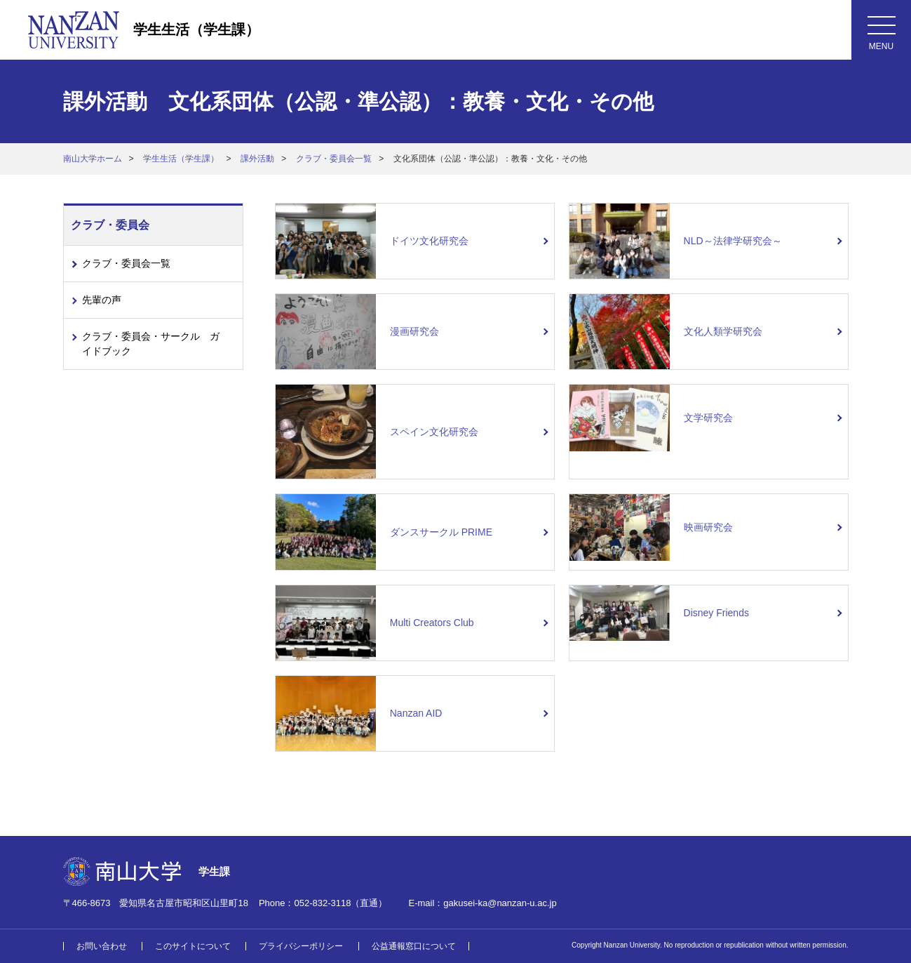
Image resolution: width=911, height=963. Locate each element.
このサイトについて (193, 946)
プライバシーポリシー (301, 946)
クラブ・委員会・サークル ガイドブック (151, 344)
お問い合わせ (101, 946)
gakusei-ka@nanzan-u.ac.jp (499, 903)
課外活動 (257, 159)
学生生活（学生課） (196, 29)
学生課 (214, 871)
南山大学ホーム (92, 159)
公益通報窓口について (414, 946)
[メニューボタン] (881, 30)
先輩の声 (101, 299)
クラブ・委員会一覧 (334, 159)
